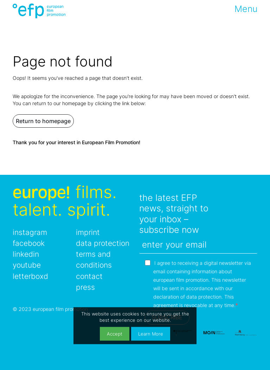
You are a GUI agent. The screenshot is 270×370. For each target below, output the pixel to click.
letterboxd (30, 276)
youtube (27, 265)
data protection (102, 243)
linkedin (26, 254)
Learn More (150, 333)
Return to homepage (43, 121)
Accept (114, 333)
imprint (88, 232)
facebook (29, 243)
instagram (30, 232)
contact (89, 276)
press (85, 287)
